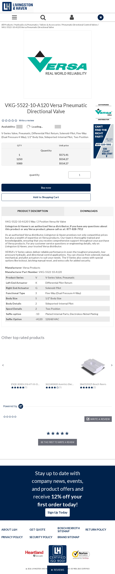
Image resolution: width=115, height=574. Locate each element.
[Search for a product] (43, 17)
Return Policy (95, 529)
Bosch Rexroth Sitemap (69, 530)
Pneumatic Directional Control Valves (80, 24)
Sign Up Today (57, 512)
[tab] (57, 271)
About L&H (9, 529)
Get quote (37, 529)
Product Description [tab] (33, 210)
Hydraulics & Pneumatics (26, 24)
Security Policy (41, 537)
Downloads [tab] (88, 210)
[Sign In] (72, 17)
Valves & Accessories (50, 24)
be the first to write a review (57, 442)
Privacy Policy (12, 537)
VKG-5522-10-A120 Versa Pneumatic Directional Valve (27, 27)
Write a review (26, 120)
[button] (3, 365)
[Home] (17, 6)
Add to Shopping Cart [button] (46, 197)
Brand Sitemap (68, 537)
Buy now (46, 187)
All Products (7, 24)
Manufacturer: (13, 267)
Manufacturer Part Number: (21, 271)
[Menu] (14, 17)
